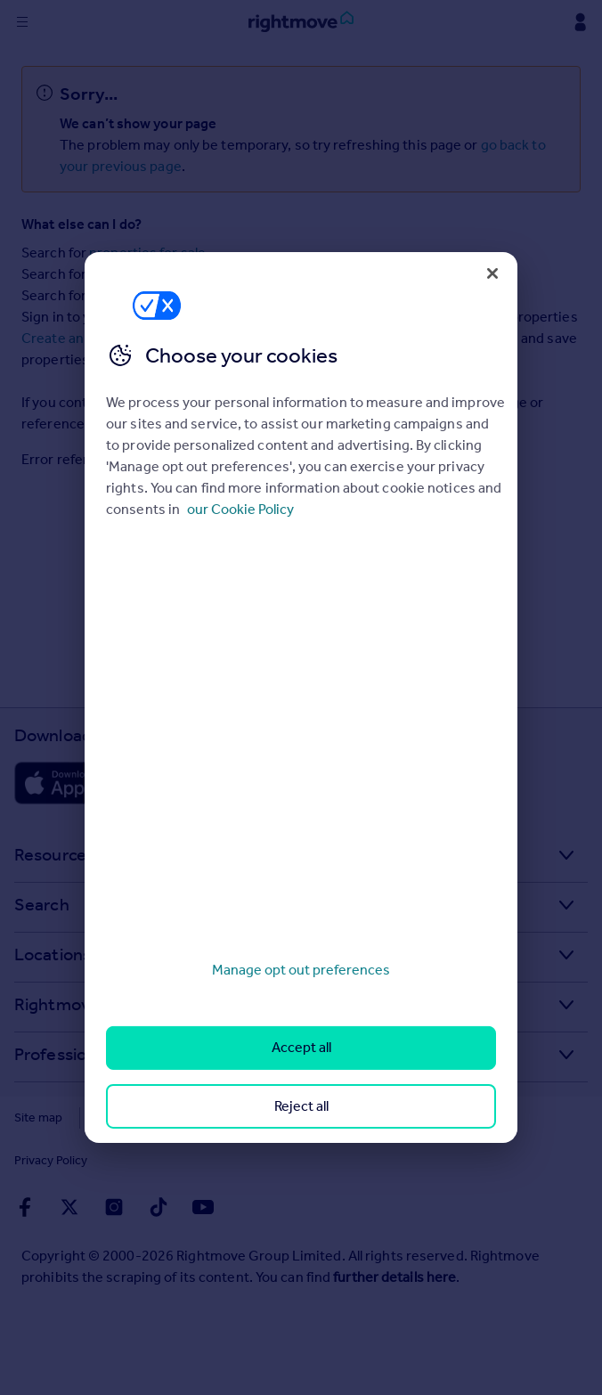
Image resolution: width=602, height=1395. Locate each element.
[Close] (492, 273)
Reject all (301, 1105)
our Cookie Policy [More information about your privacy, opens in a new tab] (240, 509)
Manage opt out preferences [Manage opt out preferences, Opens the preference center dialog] (301, 969)
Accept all (301, 1047)
